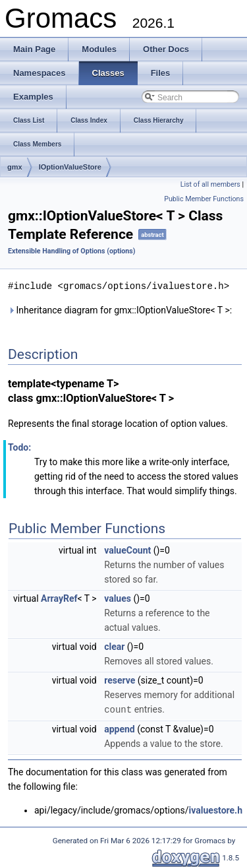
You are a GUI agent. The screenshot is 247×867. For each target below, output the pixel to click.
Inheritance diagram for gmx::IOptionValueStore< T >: (120, 309)
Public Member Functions (204, 199)
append (119, 727)
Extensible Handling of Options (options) (72, 251)
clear (114, 646)
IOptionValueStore (70, 167)
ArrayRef (59, 598)
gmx (14, 167)
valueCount (127, 549)
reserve (119, 679)
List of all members (210, 184)
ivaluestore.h (215, 809)
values (117, 598)
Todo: (19, 446)
